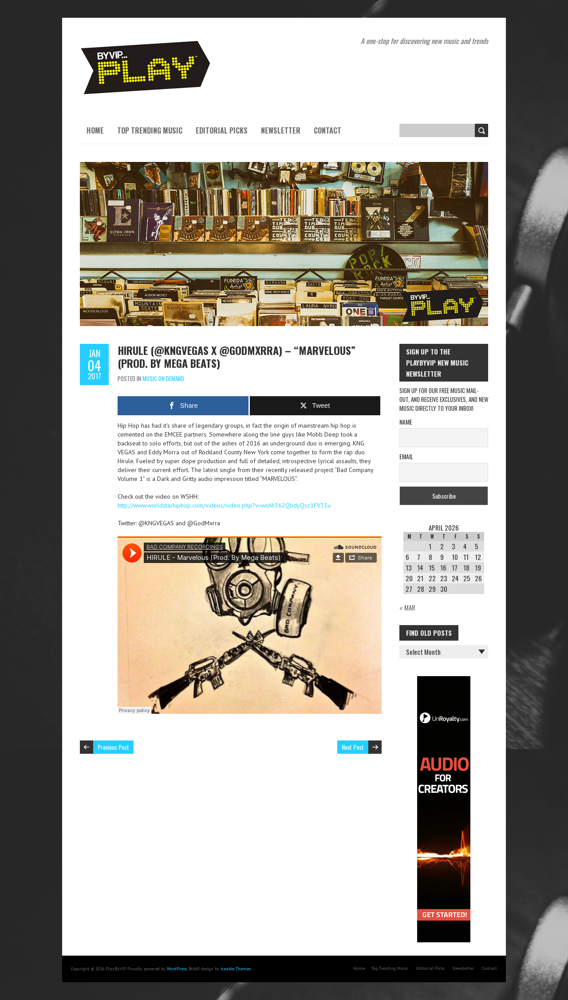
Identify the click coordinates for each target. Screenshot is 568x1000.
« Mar (407, 607)
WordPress (177, 969)
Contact (327, 130)
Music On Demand (163, 378)
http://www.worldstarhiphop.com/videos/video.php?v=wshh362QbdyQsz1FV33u (224, 505)
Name (405, 421)
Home (95, 130)
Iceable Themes (236, 969)
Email (406, 456)
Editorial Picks (222, 130)
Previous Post (113, 747)
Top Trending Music (149, 130)
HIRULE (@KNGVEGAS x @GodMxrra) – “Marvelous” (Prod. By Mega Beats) (236, 356)
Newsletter (280, 130)
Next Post (353, 747)
